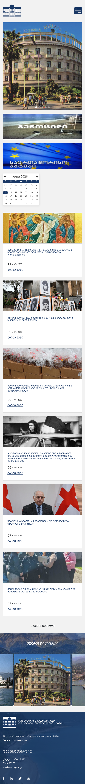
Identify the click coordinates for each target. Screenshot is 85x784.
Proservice (21, 740)
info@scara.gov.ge (12, 767)
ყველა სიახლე (43, 626)
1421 (23, 759)
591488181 (9, 763)
